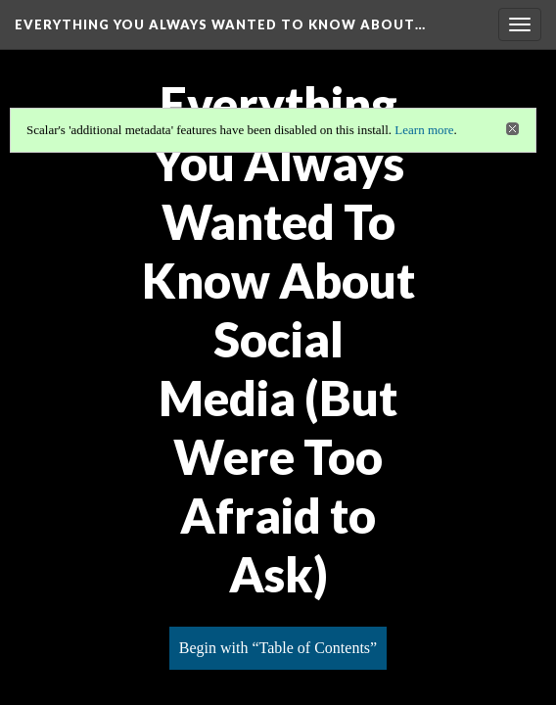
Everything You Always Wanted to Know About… (220, 24)
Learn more (423, 129)
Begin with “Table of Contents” (278, 647)
